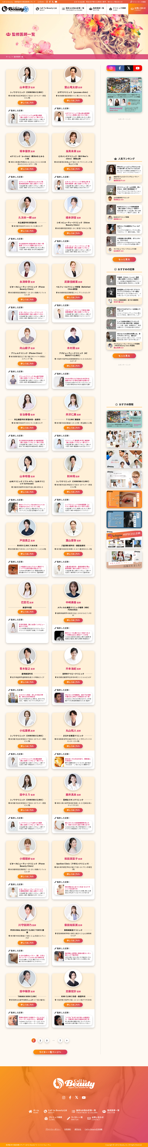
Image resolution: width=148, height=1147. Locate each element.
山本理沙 (27, 87)
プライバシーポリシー (53, 1129)
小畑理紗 (27, 858)
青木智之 (27, 668)
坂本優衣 (27, 151)
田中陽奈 (27, 991)
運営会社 (78, 1129)
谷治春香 (27, 414)
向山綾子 (27, 348)
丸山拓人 (73, 730)
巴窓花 (27, 602)
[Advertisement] (124, 136)
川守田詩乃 (27, 925)
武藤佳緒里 (73, 281)
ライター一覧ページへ (50, 1051)
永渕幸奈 (27, 281)
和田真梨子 (73, 858)
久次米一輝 (27, 217)
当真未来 (73, 151)
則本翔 (73, 476)
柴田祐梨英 (73, 925)
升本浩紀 (73, 668)
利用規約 (67, 1129)
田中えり (27, 794)
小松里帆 (27, 730)
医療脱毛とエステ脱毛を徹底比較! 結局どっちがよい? (96, 2)
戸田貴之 (27, 540)
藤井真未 (73, 794)
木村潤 (73, 348)
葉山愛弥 (73, 540)
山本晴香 (27, 476)
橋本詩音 (73, 217)
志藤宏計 (73, 991)
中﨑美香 (73, 602)
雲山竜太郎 (73, 87)
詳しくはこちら (27, 102)
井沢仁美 (73, 414)
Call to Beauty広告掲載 (93, 1129)
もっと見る (124, 259)
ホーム (8, 57)
